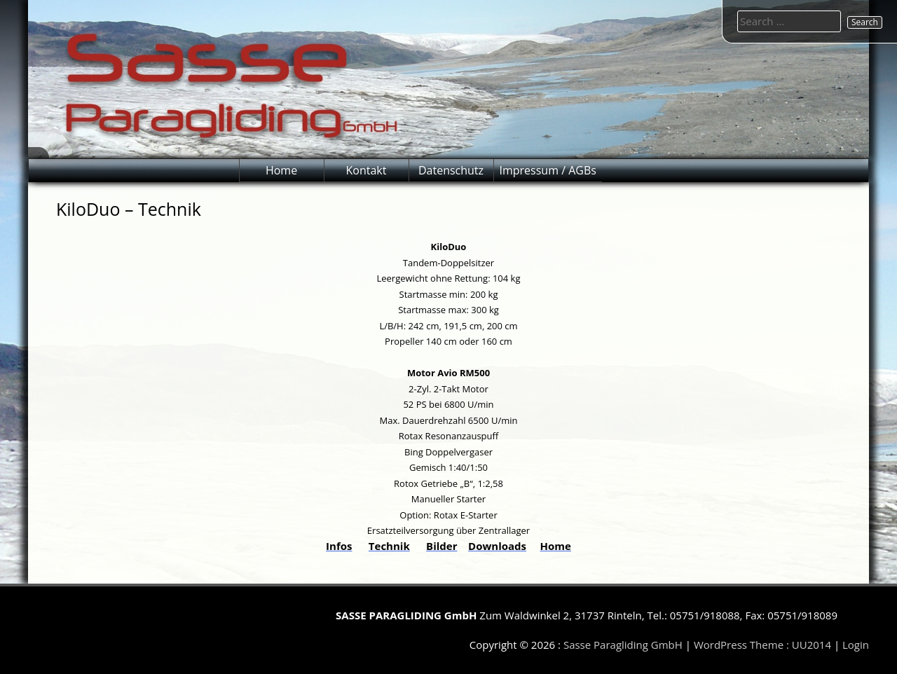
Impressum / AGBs (548, 170)
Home (281, 170)
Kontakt (366, 170)
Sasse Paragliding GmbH (623, 645)
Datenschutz (451, 170)
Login (855, 645)
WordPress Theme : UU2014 (762, 645)
